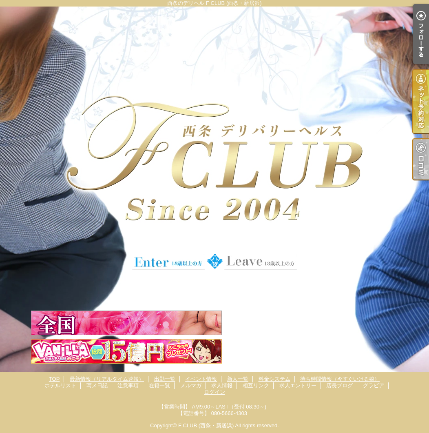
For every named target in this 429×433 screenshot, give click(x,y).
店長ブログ (339, 385)
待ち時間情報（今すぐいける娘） (340, 379)
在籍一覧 (159, 385)
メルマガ (190, 385)
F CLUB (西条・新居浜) (206, 425)
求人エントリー (297, 385)
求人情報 (221, 385)
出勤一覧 (164, 379)
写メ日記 (97, 385)
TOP (54, 379)
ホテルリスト (60, 385)
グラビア (373, 385)
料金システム (274, 379)
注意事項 (128, 385)
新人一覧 (237, 379)
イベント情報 (201, 379)
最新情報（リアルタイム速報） (107, 379)
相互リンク (256, 385)
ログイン (214, 392)
